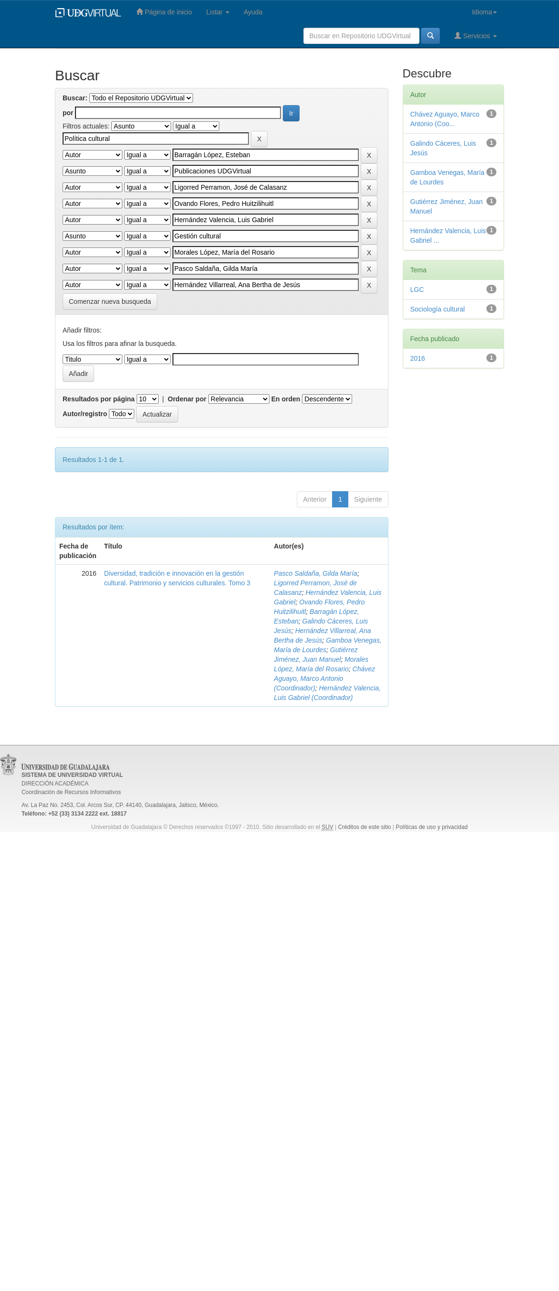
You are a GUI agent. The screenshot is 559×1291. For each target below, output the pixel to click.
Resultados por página (99, 399)
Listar (217, 12)
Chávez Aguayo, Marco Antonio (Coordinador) (324, 678)
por (68, 113)
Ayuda (253, 12)
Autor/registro (85, 414)
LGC (417, 289)
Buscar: (75, 98)
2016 (417, 358)
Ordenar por (187, 399)
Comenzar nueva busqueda (110, 301)
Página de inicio (164, 12)
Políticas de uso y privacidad (432, 827)
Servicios (475, 36)
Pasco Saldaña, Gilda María (315, 573)
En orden (286, 399)
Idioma (484, 12)
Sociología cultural (437, 309)
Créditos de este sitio (364, 827)
